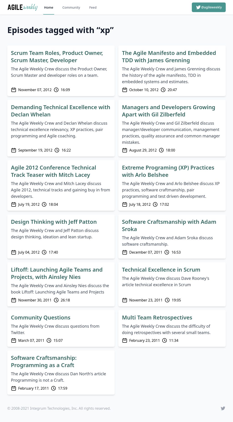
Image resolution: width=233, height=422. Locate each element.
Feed (92, 7)
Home (48, 7)
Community (71, 7)
